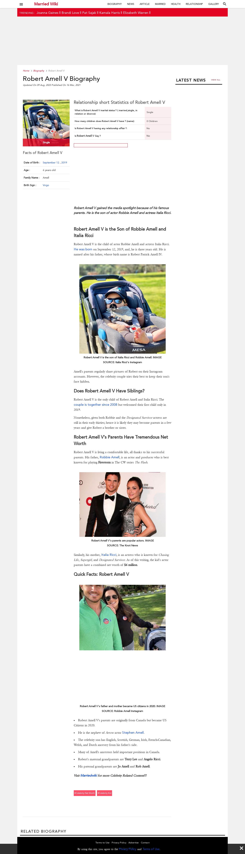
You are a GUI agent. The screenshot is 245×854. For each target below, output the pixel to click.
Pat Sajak (89, 13)
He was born (83, 249)
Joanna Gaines (47, 13)
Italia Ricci (108, 555)
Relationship (194, 4)
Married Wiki (46, 4)
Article (145, 4)
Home (26, 70)
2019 (64, 162)
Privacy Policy (127, 849)
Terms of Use (151, 849)
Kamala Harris (109, 13)
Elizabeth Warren (135, 13)
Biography (115, 4)
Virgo (46, 185)
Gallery (213, 4)
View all (215, 80)
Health (175, 4)
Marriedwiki (88, 775)
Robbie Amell (109, 457)
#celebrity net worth (84, 793)
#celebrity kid (104, 793)
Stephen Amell (133, 732)
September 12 (51, 162)
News (130, 4)
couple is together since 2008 (95, 404)
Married (160, 4)
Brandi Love (70, 13)
